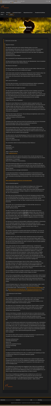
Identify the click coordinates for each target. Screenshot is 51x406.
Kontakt (11, 15)
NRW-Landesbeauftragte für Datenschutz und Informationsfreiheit (19, 181)
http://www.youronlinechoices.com (34, 289)
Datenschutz (3, 400)
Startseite (2, 13)
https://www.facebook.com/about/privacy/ (35, 288)
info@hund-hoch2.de (17, 2)
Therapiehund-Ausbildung (40, 13)
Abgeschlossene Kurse (28, 13)
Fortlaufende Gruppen (17, 13)
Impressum (18, 400)
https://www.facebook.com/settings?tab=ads (16, 289)
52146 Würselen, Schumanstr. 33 (7, 1)
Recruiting (40, 400)
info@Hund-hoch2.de (13, 154)
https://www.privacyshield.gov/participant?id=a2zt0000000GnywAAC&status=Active (25, 291)
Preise (2, 15)
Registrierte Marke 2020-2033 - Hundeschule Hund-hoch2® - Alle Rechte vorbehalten (25, 403)
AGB (31, 400)
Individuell (8, 13)
